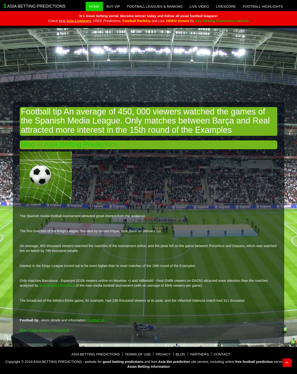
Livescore (226, 6)
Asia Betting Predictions (34, 6)
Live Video (199, 6)
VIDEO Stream (177, 21)
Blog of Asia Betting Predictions (69, 144)
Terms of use (138, 354)
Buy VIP (113, 6)
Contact (222, 354)
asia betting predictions (57, 285)
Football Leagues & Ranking (155, 6)
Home (94, 6)
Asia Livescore (79, 21)
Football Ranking (136, 21)
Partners (199, 354)
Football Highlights (263, 6)
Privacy (163, 354)
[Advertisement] (148, 65)
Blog (180, 354)
